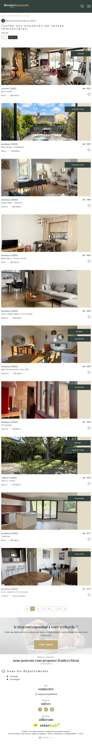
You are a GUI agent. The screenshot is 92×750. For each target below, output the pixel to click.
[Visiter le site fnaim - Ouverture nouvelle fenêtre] (35, 725)
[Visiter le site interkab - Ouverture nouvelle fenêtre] (50, 725)
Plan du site (26, 734)
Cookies (80, 734)
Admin (49, 734)
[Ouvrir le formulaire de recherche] (82, 6)
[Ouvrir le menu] (89, 6)
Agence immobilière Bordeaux (11, 16)
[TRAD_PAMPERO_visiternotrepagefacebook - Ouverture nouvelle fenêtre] (40, 709)
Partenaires (58, 734)
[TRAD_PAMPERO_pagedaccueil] (16, 8)
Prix (4, 37)
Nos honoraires (14, 734)
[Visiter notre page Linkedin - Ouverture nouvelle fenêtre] (52, 709)
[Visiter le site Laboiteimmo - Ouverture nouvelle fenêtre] (46, 738)
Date (13, 37)
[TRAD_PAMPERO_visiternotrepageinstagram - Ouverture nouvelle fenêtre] (46, 709)
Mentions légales (39, 734)
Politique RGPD (70, 734)
